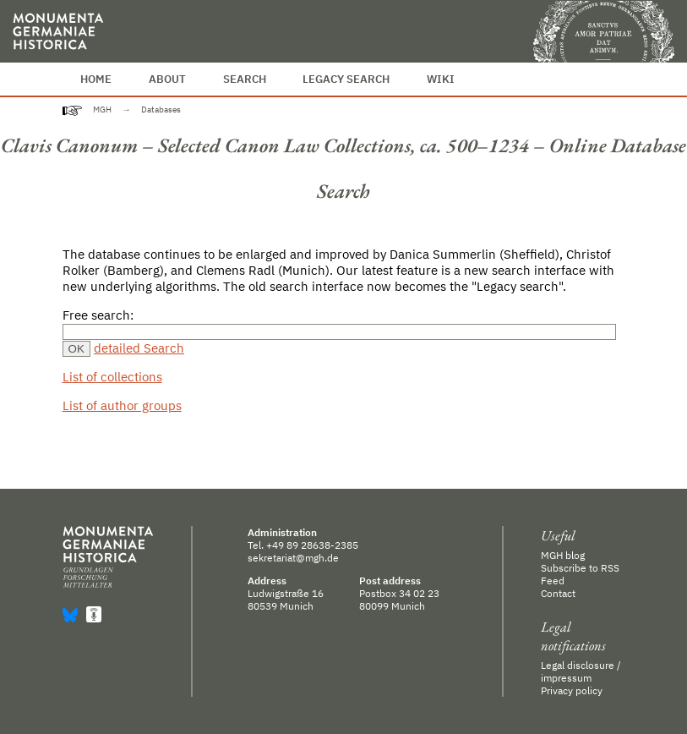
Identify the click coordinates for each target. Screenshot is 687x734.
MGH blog (563, 555)
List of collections (112, 377)
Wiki (441, 79)
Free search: (98, 315)
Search (244, 79)
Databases (161, 109)
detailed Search (139, 348)
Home (96, 79)
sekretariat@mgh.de (293, 557)
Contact (558, 593)
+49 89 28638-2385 (312, 545)
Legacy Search (346, 79)
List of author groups (122, 405)
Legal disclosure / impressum (581, 671)
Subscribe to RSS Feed (580, 574)
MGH (102, 109)
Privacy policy (571, 690)
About (167, 79)
